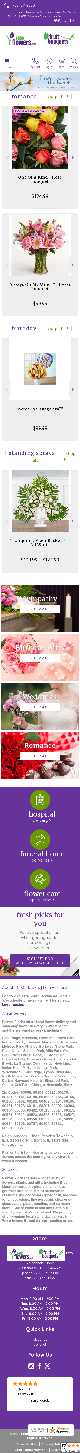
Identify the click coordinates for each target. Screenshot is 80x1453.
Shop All (55, 97)
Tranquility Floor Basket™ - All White (40, 542)
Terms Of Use (26, 1444)
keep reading (13, 1004)
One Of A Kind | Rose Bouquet (40, 179)
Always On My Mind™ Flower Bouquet (40, 286)
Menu (7, 67)
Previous (6, 158)
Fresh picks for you (40, 930)
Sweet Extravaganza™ (40, 409)
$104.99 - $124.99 (40, 559)
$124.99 (40, 196)
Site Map (58, 1450)
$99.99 (40, 303)
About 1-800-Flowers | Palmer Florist (35, 987)
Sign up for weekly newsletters (40, 961)
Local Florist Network (31, 1450)
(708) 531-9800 (23, 5)
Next (73, 158)
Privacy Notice (53, 1444)
